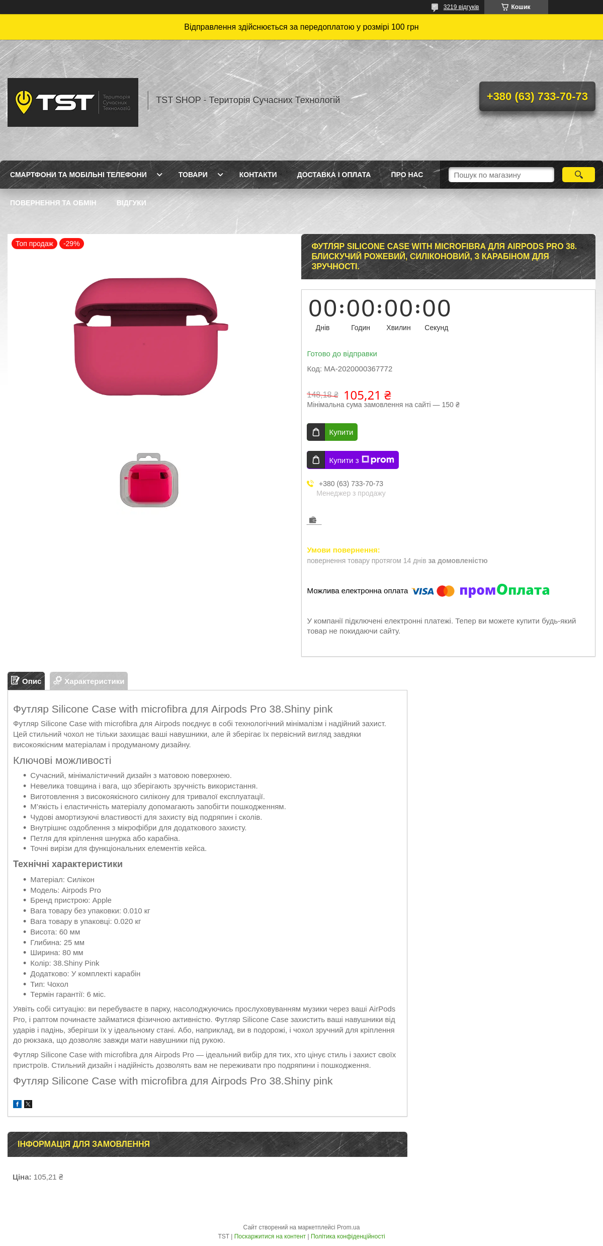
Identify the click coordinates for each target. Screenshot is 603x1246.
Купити (341, 432)
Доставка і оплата (334, 175)
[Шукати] (578, 174)
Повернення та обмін (53, 203)
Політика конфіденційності (348, 1236)
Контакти (258, 175)
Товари (193, 175)
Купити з (361, 459)
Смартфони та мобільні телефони (78, 175)
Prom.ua (348, 1227)
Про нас (407, 175)
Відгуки (131, 203)
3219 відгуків (461, 7)
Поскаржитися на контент (270, 1236)
